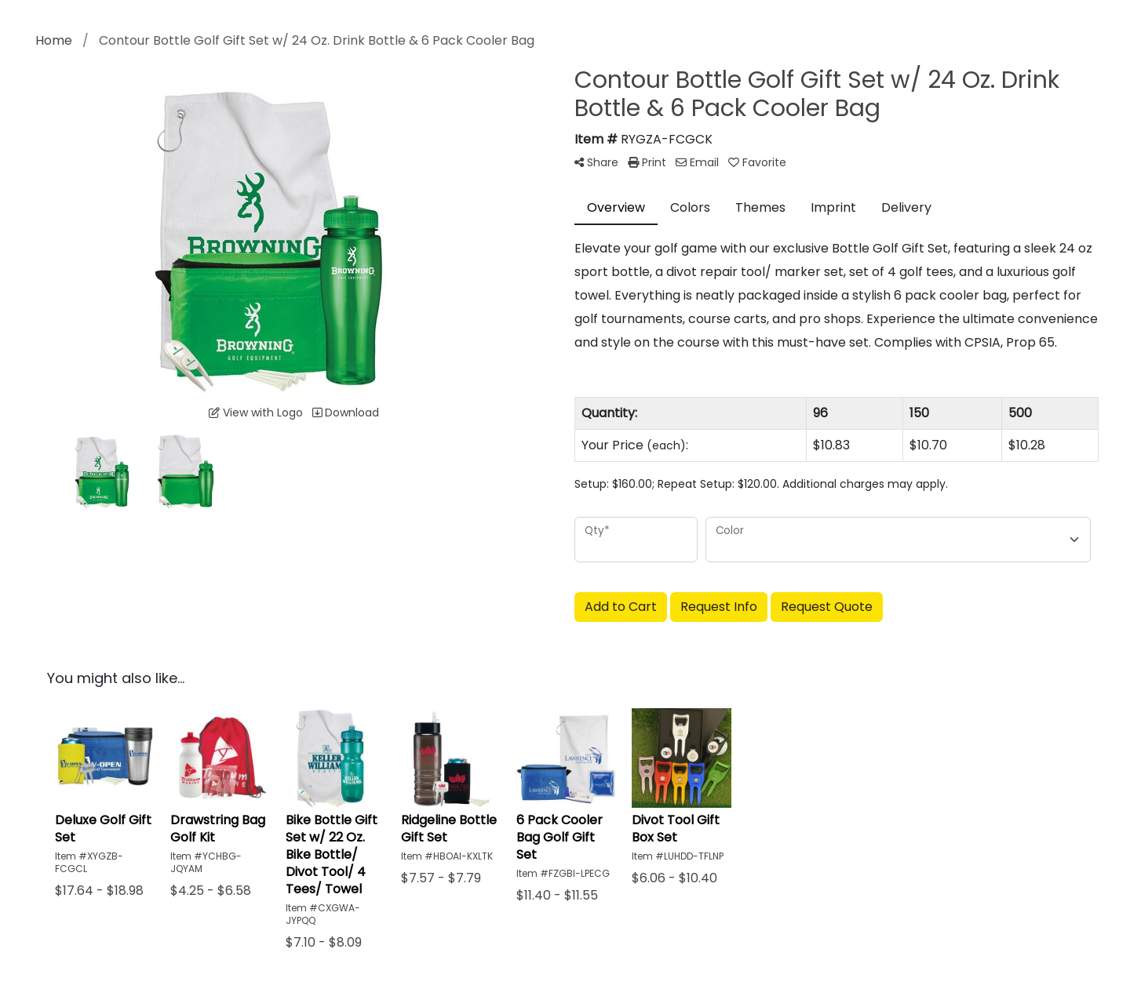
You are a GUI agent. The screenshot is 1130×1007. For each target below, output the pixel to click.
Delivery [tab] (906, 207)
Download (345, 412)
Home (53, 40)
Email (697, 162)
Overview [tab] (616, 207)
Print (647, 162)
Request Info (718, 607)
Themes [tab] (760, 207)
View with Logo (256, 412)
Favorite (757, 162)
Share (596, 162)
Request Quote (827, 607)
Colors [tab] (690, 207)
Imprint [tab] (833, 207)
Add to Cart (621, 607)
